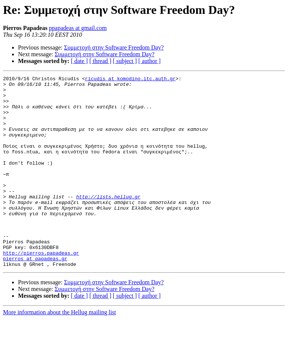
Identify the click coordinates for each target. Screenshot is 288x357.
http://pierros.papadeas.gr (41, 288)
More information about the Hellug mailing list (59, 350)
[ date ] (79, 61)
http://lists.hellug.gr (108, 221)
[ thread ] (100, 61)
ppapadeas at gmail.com (77, 28)
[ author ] (149, 61)
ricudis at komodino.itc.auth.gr (130, 79)
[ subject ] (125, 61)
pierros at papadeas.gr (35, 295)
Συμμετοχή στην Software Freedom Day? (114, 47)
